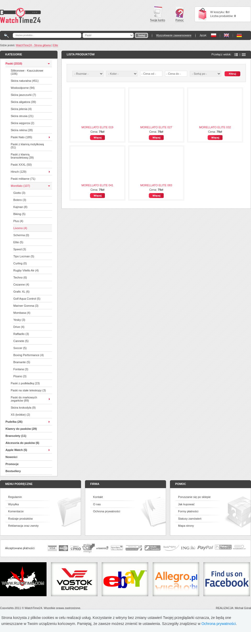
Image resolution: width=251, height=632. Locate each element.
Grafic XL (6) (21, 291)
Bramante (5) (21, 362)
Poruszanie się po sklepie (194, 496)
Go (141, 35)
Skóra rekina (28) (22, 130)
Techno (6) (20, 277)
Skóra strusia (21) (22, 116)
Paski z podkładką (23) (25, 383)
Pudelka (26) (13, 421)
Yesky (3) (19, 319)
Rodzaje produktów (20, 518)
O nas (97, 504)
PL (213, 35)
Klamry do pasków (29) (21, 428)
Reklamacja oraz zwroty (23, 525)
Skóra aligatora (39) (23, 101)
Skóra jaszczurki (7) (23, 94)
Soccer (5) (20, 348)
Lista (236, 55)
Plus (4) (18, 221)
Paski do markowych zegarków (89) (24, 399)
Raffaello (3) (21, 333)
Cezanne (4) (21, 284)
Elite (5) (18, 242)
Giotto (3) (19, 192)
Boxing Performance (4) (28, 355)
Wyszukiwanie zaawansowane (173, 35)
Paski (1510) (13, 63)
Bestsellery (13, 471)
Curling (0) (20, 263)
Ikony (244, 55)
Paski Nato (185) (21, 137)
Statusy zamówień (189, 518)
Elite (55, 45)
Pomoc (179, 14)
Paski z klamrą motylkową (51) (27, 146)
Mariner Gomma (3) (25, 305)
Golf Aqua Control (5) (26, 298)
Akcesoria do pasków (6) (22, 442)
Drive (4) (18, 326)
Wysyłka (13, 504)
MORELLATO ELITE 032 (215, 127)
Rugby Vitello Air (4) (26, 270)
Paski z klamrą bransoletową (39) (22, 156)
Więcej (97, 137)
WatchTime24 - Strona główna (33, 45)
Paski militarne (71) (23, 178)
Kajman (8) (20, 206)
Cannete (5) (20, 341)
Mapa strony (186, 525)
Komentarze (16, 511)
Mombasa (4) (21, 312)
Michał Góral (243, 608)
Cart (202, 14)
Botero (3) (19, 199)
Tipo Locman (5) (23, 256)
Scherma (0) (21, 235)
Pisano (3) (19, 376)
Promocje (12, 464)
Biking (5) (19, 214)
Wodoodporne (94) (23, 87)
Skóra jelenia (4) (21, 109)
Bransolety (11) (15, 435)
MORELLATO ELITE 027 (156, 127)
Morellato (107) (20, 185)
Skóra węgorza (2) (22, 123)
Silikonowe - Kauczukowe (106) (27, 72)
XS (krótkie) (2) (20, 414)
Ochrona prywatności (106, 511)
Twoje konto (157, 14)
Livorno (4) (20, 228)
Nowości (11, 457)
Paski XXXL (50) (21, 164)
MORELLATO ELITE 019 (97, 127)
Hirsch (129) (18, 171)
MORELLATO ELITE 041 (97, 185)
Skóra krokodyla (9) (23, 407)
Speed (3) (19, 249)
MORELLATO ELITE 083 (156, 185)
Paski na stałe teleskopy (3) (28, 390)
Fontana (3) (20, 369)
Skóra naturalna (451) (24, 80)
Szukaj (232, 73)
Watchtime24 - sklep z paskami (20, 15)
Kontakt (98, 496)
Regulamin (15, 496)
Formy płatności (188, 511)
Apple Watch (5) (16, 449)
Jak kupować (186, 504)
